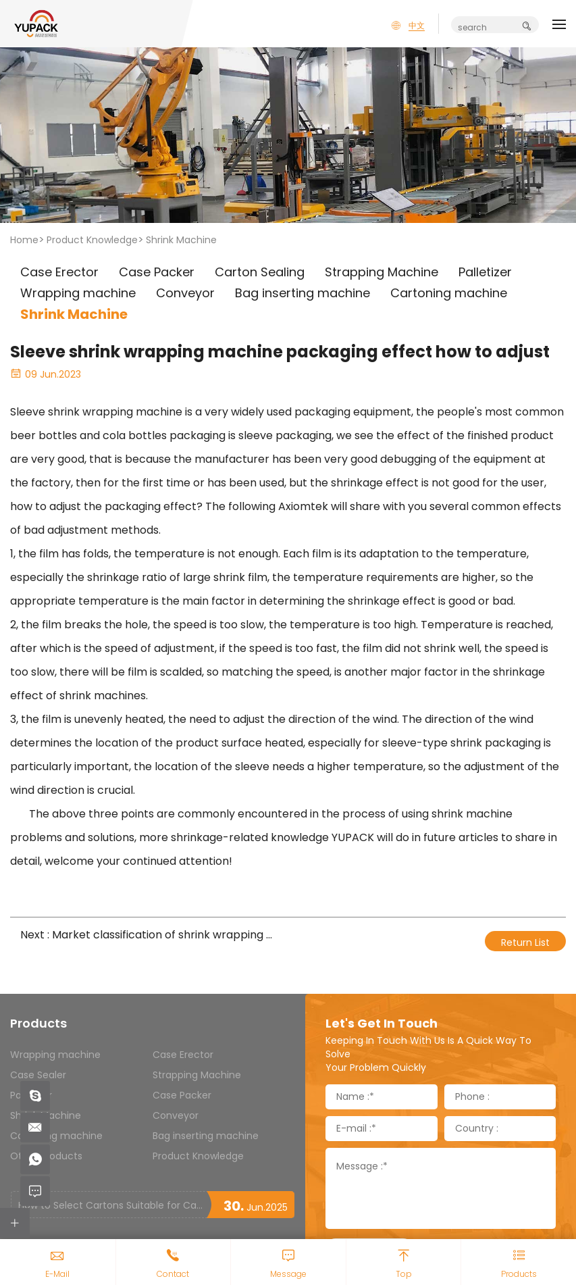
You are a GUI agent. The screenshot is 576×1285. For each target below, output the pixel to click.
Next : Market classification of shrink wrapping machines (149, 934)
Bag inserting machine (206, 1135)
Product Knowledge (92, 240)
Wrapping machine (55, 1054)
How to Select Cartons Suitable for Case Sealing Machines (112, 1205)
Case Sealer (38, 1075)
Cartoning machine (56, 1135)
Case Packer (182, 1095)
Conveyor (176, 1115)
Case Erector (183, 1054)
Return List (525, 942)
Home (24, 240)
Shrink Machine (181, 240)
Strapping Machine (197, 1075)
